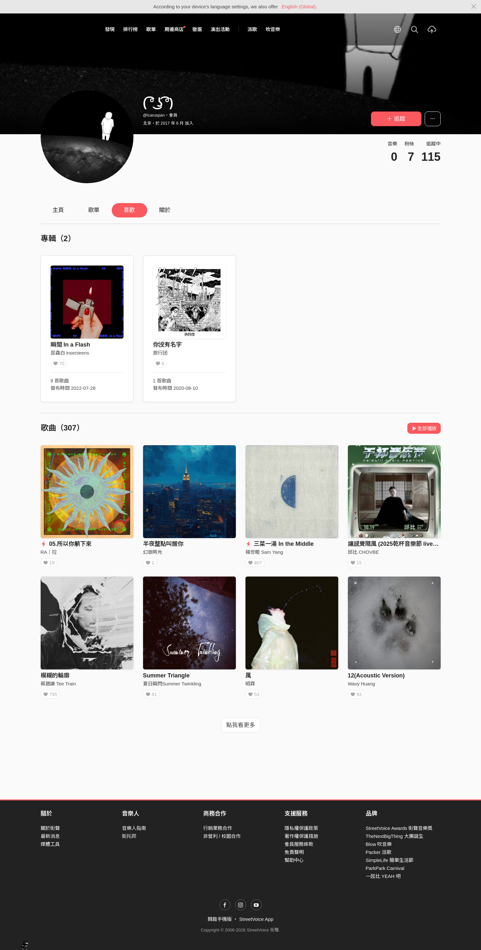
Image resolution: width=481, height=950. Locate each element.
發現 (110, 29)
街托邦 (129, 836)
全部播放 (424, 428)
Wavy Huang (361, 686)
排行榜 (130, 29)
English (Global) (299, 6)
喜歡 (129, 210)
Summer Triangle (166, 678)
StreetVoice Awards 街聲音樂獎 (399, 828)
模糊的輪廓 (55, 678)
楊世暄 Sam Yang (264, 552)
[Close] (474, 7)
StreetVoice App (256, 919)
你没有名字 (167, 344)
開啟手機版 (220, 919)
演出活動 (220, 29)
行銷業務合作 (217, 828)
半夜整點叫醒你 (163, 544)
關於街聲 (50, 828)
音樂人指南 (134, 828)
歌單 (151, 29)
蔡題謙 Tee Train (58, 686)
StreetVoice (67, 29)
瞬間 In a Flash (70, 344)
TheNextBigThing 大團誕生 (394, 836)
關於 (165, 210)
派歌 (252, 29)
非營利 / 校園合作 (222, 836)
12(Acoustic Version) (376, 678)
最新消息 (50, 836)
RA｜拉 (49, 552)
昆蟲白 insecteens (70, 353)
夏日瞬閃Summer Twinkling (172, 686)
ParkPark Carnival (385, 868)
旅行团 (160, 353)
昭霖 (250, 686)
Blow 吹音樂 (379, 844)
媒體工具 (50, 844)
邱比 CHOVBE (363, 552)
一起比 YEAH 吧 (383, 876)
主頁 (58, 210)
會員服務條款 (299, 844)
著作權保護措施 (301, 836)
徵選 (197, 29)
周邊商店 (175, 29)
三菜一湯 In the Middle (279, 544)
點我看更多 (240, 729)
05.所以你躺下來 (66, 544)
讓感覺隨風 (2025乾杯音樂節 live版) (394, 544)
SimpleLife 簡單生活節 (389, 860)
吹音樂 (273, 29)
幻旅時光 (152, 552)
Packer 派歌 (379, 852)
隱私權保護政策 (301, 828)
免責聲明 (294, 852)
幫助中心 (294, 860)
